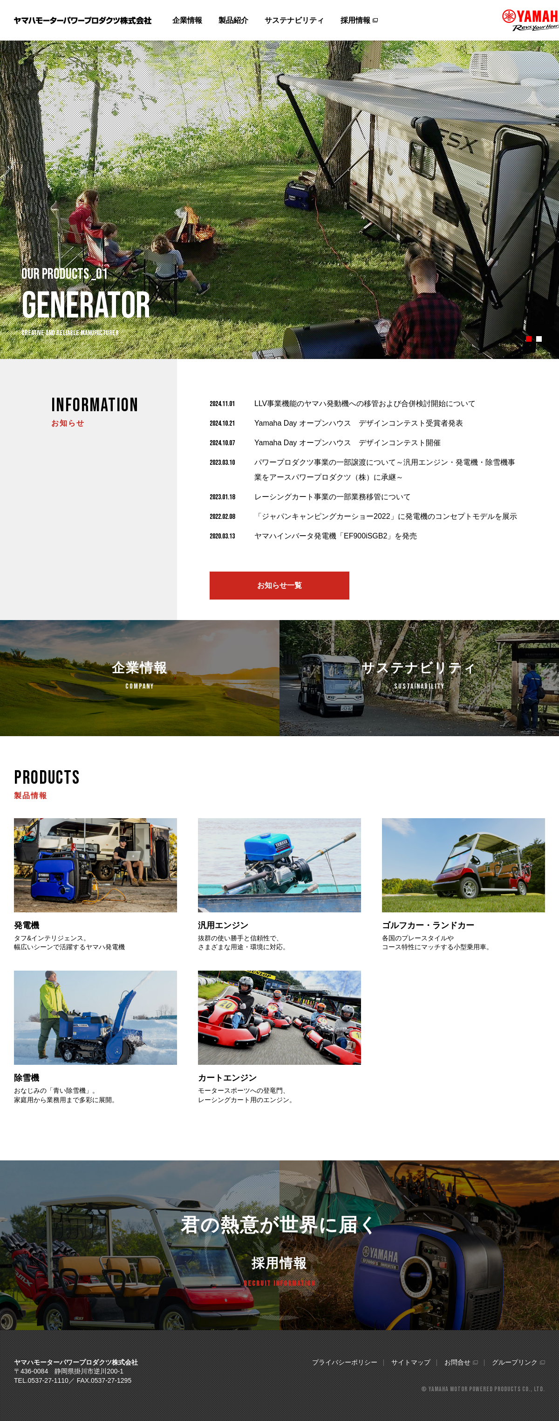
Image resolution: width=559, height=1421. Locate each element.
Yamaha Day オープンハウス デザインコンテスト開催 (347, 443)
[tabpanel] (279, 200)
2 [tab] (539, 339)
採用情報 (355, 20)
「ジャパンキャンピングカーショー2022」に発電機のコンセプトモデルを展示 (385, 516)
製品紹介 (233, 20)
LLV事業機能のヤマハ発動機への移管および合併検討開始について (365, 403)
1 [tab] (529, 339)
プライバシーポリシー (344, 1362)
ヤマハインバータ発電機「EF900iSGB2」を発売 (335, 536)
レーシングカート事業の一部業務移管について (332, 497)
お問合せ (457, 1362)
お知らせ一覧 (279, 585)
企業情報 (187, 20)
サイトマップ (410, 1362)
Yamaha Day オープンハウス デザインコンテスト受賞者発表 (358, 423)
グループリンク (515, 1362)
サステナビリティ (294, 20)
